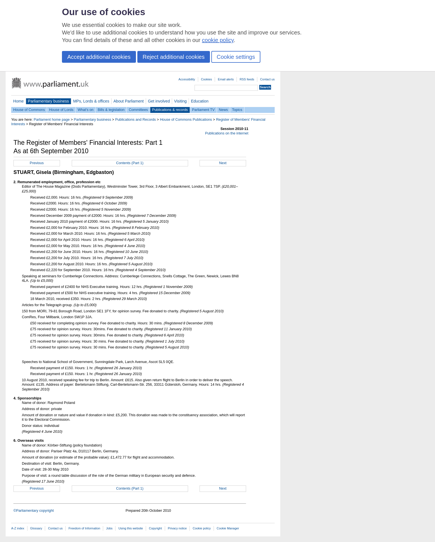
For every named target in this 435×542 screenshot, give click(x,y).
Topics (237, 110)
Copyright (155, 528)
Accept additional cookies (99, 57)
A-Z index (17, 528)
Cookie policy (202, 528)
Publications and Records (135, 119)
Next (222, 163)
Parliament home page (52, 119)
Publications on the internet (226, 133)
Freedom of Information (84, 528)
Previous (37, 163)
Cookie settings (236, 57)
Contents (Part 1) (129, 163)
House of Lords (61, 110)
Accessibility (187, 79)
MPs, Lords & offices (91, 101)
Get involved (159, 101)
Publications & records (170, 110)
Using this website (130, 528)
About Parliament (129, 101)
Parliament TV (203, 110)
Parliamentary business (48, 101)
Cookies (206, 79)
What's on (86, 110)
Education (200, 101)
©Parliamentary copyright (33, 510)
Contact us (267, 79)
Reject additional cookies (174, 57)
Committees (138, 110)
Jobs (109, 528)
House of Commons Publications (186, 119)
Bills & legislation (111, 110)
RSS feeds (247, 79)
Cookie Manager (228, 528)
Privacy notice (177, 528)
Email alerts (226, 79)
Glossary (36, 528)
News (223, 110)
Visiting (180, 101)
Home (18, 101)
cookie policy (218, 40)
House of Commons (29, 110)
